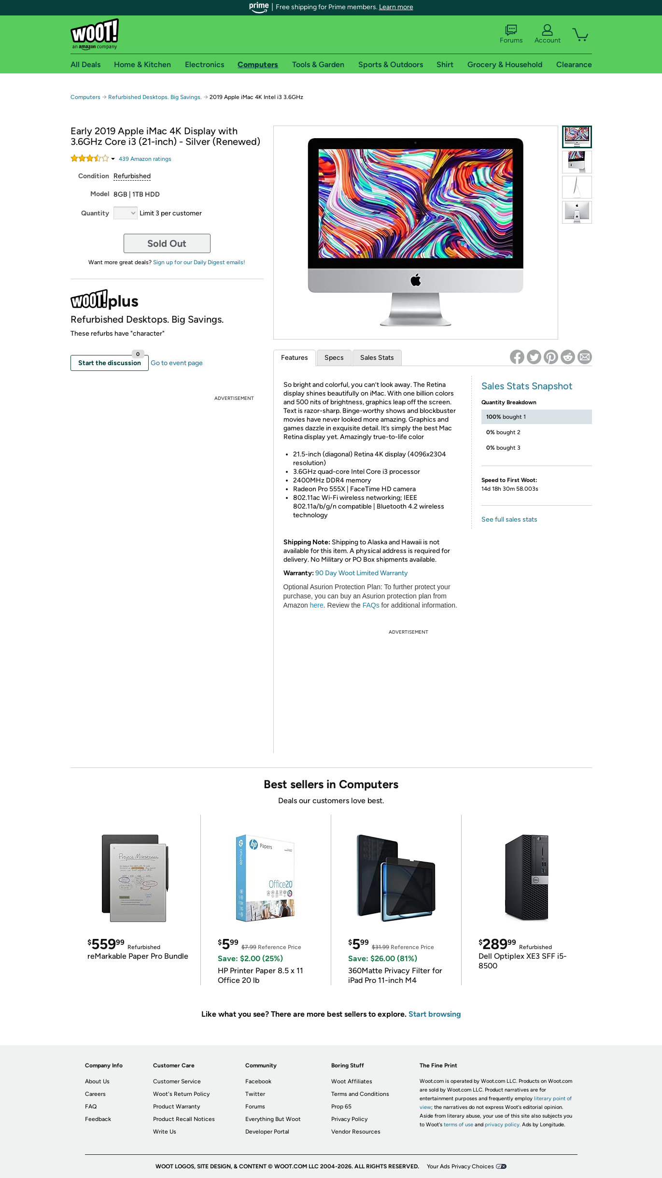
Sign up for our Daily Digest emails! (199, 262)
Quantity (95, 213)
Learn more (396, 7)
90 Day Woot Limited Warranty (361, 573)
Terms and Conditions (360, 1094)
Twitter (255, 1094)
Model (99, 194)
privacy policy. (503, 1124)
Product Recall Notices (184, 1119)
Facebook (258, 1081)
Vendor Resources (355, 1131)
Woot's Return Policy (181, 1094)
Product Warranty (176, 1106)
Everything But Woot (273, 1119)
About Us (97, 1081)
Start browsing (434, 1014)
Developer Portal (267, 1131)
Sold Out (166, 243)
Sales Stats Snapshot (527, 386)
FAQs (371, 605)
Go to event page (177, 363)
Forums (511, 34)
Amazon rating (145, 159)
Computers (85, 97)
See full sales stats (509, 519)
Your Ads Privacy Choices (460, 1166)
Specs (334, 358)
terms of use (458, 1124)
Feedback (98, 1119)
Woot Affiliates (351, 1081)
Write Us (164, 1131)
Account (548, 34)
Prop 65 (341, 1106)
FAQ (91, 1106)
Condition (93, 176)
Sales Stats (377, 358)
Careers (95, 1094)
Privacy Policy (349, 1119)
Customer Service (177, 1081)
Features (294, 358)
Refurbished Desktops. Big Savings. (155, 97)
